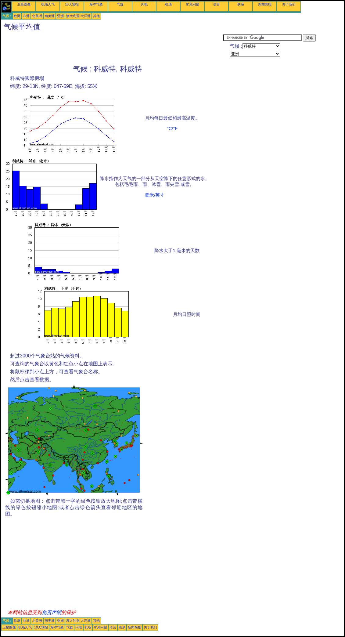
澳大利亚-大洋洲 (78, 16)
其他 (96, 16)
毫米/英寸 (154, 195)
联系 (240, 4)
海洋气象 (96, 4)
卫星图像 (24, 4)
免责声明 (51, 612)
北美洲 (37, 16)
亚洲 (60, 16)
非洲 (26, 16)
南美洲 (50, 16)
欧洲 (17, 16)
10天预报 (72, 4)
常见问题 (192, 4)
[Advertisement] (112, 48)
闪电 (144, 4)
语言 (216, 4)
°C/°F (172, 128)
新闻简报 (264, 4)
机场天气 (48, 4)
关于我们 (289, 4)
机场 (168, 4)
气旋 (120, 4)
